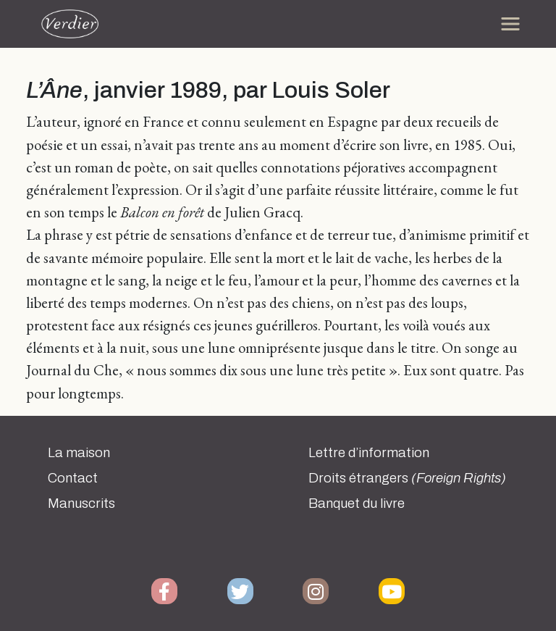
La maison (79, 453)
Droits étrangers (407, 478)
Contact (73, 478)
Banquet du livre (356, 503)
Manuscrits (81, 503)
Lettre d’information (368, 453)
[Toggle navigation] (510, 24)
